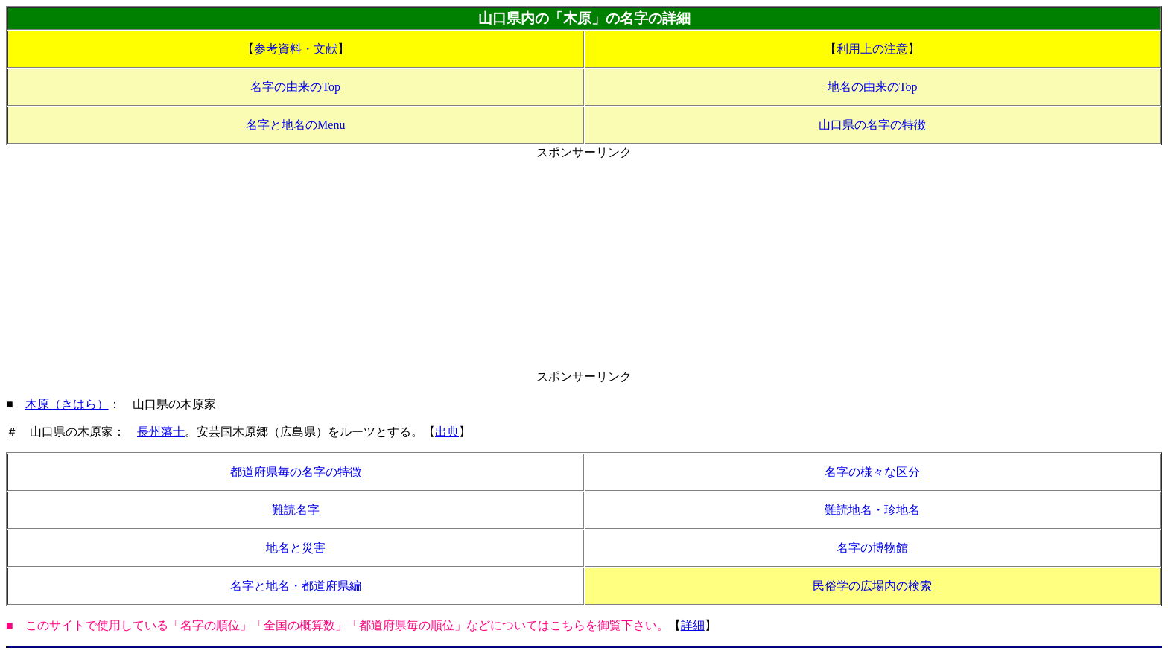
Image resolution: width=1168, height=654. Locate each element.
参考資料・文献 (295, 48)
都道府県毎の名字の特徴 (295, 472)
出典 (447, 431)
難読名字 (296, 510)
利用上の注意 (872, 48)
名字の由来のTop (295, 86)
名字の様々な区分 (872, 472)
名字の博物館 (872, 548)
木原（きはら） (67, 404)
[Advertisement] (584, 265)
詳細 (693, 625)
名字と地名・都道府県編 (295, 586)
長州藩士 (161, 431)
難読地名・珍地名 (872, 510)
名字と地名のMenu (295, 124)
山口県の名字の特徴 (872, 124)
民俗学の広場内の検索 (872, 586)
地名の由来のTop (873, 86)
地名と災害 (296, 548)
